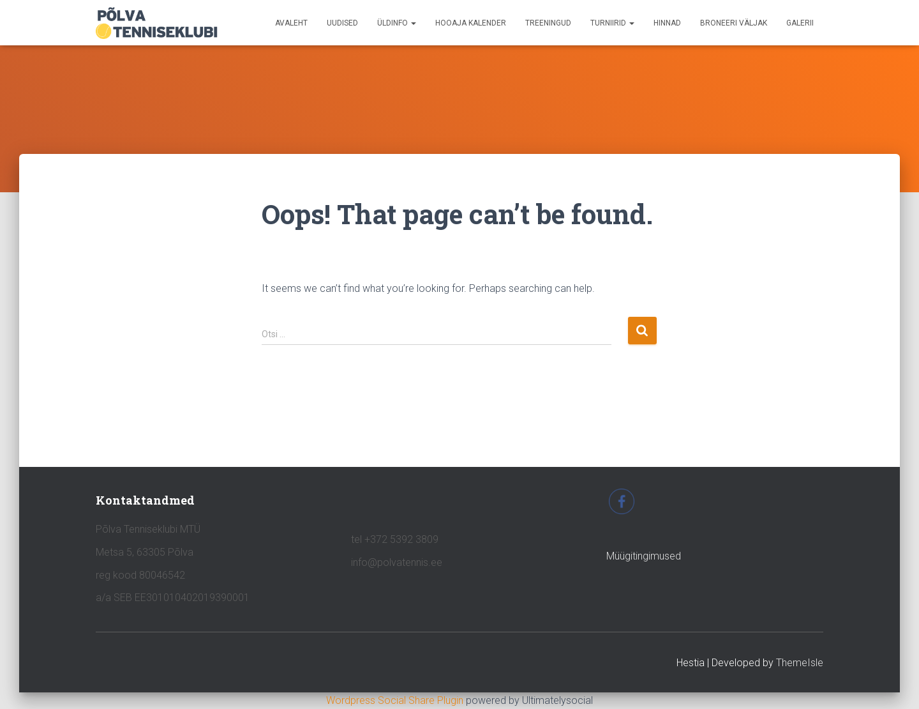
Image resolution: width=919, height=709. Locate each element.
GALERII (800, 23)
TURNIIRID (612, 23)
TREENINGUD (548, 23)
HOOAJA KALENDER (470, 23)
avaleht (291, 23)
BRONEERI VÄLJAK (733, 23)
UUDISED (342, 23)
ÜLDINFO (396, 23)
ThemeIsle (799, 663)
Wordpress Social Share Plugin (396, 700)
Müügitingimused (643, 556)
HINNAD (667, 23)
